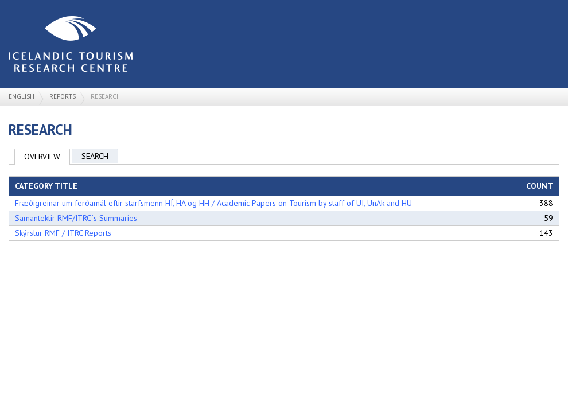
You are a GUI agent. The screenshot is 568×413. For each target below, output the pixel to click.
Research (106, 96)
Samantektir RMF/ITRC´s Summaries (76, 218)
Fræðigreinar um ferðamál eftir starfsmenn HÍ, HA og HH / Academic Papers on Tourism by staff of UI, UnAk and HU (213, 203)
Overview (42, 156)
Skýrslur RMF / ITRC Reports (63, 233)
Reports (62, 96)
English (21, 96)
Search (94, 156)
